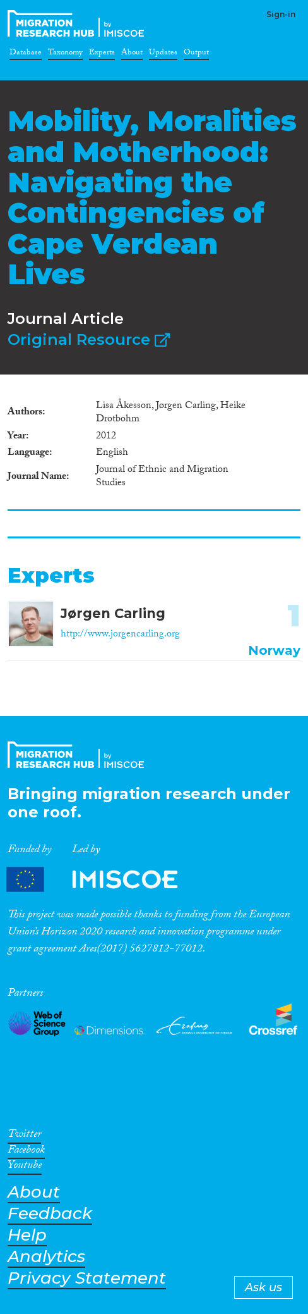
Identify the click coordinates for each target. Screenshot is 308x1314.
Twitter (24, 1136)
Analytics (46, 1257)
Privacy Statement (87, 1278)
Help (27, 1235)
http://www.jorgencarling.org (120, 634)
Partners (103, 879)
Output (196, 54)
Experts (102, 54)
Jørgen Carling (113, 613)
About (132, 54)
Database (25, 54)
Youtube (25, 1167)
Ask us (263, 1287)
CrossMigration (78, 23)
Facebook (26, 1152)
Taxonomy (65, 54)
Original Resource (89, 339)
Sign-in (280, 14)
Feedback (50, 1214)
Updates (163, 54)
